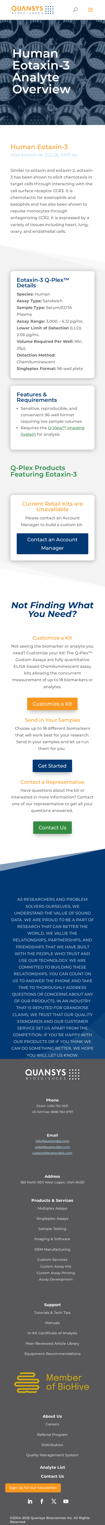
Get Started (52, 766)
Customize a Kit (52, 704)
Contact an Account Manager (52, 544)
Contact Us (52, 828)
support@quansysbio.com (52, 1153)
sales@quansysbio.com (52, 1147)
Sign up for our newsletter (33, 1487)
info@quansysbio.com (52, 1141)
